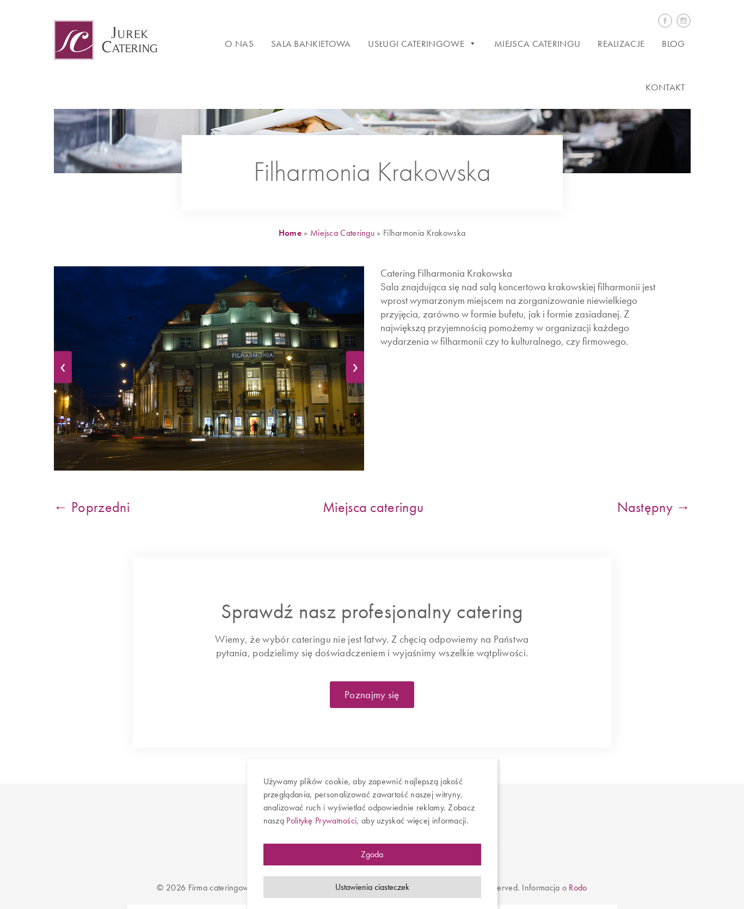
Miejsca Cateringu (343, 233)
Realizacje (621, 44)
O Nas (239, 44)
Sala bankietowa (311, 44)
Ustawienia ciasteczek (372, 887)
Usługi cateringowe (422, 44)
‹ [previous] (66, 365)
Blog (673, 44)
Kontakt (665, 87)
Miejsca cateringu (537, 44)
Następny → (654, 507)
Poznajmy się (372, 694)
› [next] (358, 365)
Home (290, 233)
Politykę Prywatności (321, 820)
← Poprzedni (92, 507)
